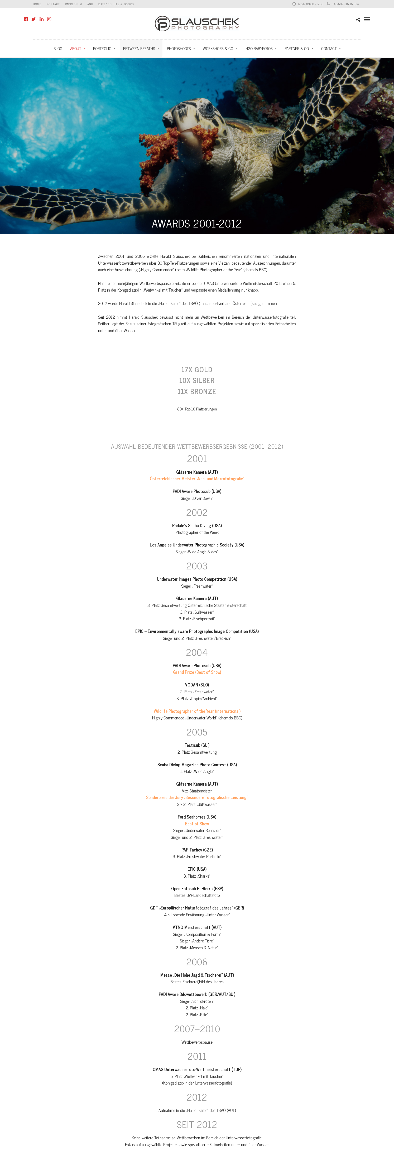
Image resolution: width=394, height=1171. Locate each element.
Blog (58, 48)
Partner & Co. (297, 48)
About (75, 48)
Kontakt (53, 4)
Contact (329, 48)
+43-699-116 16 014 (343, 4)
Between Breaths (139, 48)
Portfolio (102, 48)
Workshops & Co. (218, 48)
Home (37, 4)
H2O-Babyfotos (259, 48)
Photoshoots (179, 48)
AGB (90, 4)
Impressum (73, 4)
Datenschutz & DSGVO (116, 4)
